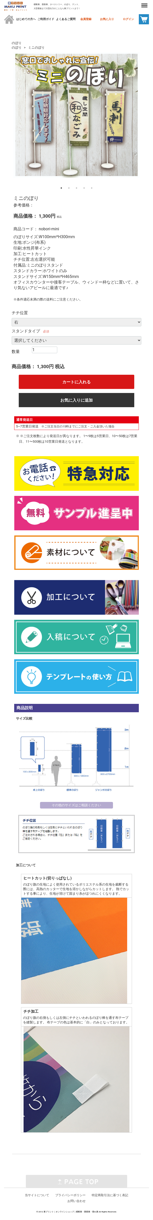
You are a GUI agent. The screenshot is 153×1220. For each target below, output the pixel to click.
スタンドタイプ (26, 331)
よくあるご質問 (65, 19)
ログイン (128, 19)
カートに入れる (76, 382)
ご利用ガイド (45, 19)
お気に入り (107, 19)
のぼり (17, 43)
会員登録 (85, 19)
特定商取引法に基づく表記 (110, 1195)
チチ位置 (20, 312)
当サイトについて (37, 1195)
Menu (141, 3)
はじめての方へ (26, 19)
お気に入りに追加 (76, 400)
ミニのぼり (36, 47)
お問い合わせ (76, 1201)
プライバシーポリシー (70, 1195)
